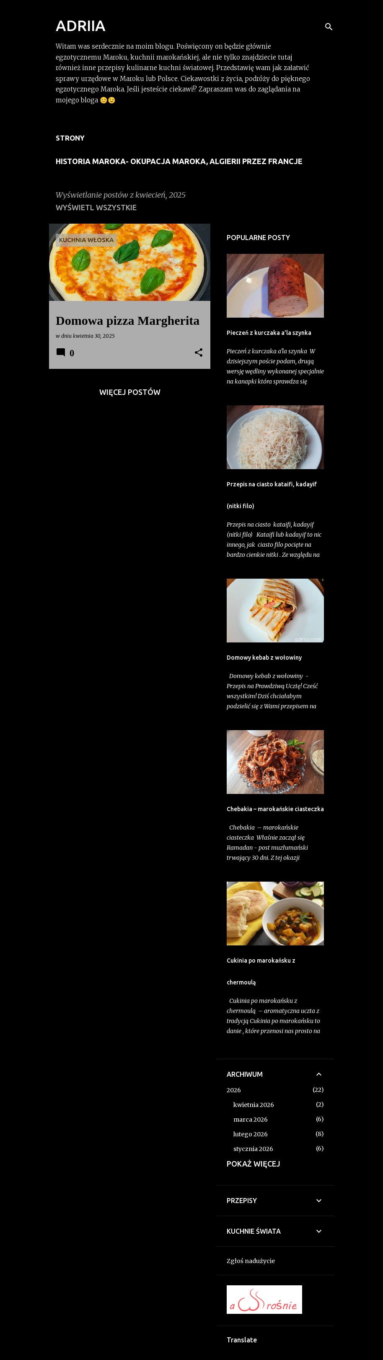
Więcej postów (129, 392)
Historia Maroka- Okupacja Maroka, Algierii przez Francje (179, 161)
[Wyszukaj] (329, 27)
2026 (234, 1090)
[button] (199, 353)
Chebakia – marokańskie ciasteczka (275, 809)
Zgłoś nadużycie (251, 1261)
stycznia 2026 (253, 1149)
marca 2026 (250, 1119)
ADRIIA (81, 25)
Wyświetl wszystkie (96, 207)
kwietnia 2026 (253, 1105)
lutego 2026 (250, 1134)
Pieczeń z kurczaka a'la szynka (269, 332)
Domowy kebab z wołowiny (264, 657)
